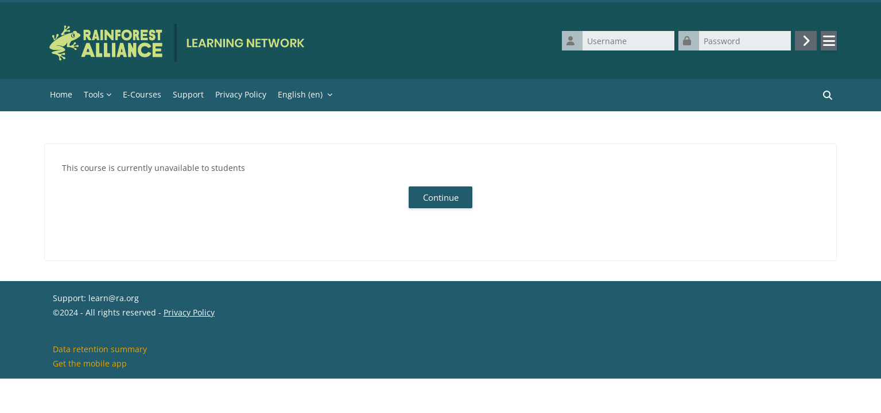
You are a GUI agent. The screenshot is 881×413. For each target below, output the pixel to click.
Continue (441, 197)
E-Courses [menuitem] (142, 94)
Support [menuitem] (188, 94)
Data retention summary (100, 383)
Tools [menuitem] (94, 94)
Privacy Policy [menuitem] (240, 94)
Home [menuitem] (61, 94)
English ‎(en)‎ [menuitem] (300, 94)
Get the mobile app (90, 397)
